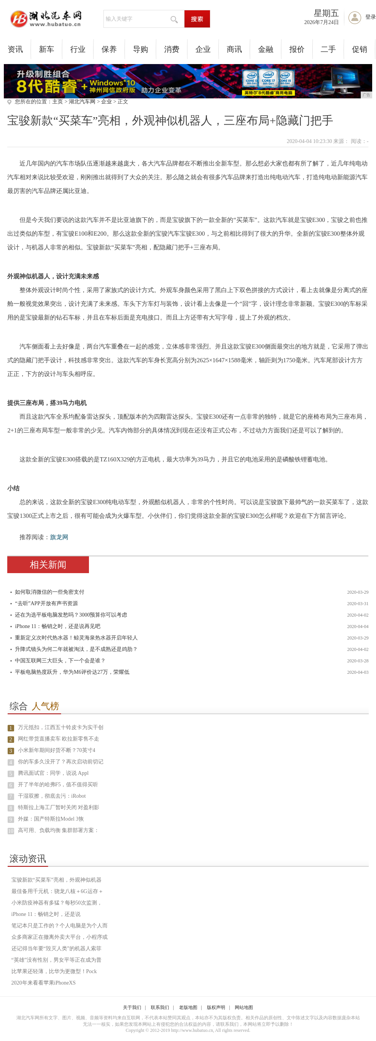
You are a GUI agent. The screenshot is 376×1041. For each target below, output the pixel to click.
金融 (265, 49)
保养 (109, 49)
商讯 (234, 49)
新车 (46, 49)
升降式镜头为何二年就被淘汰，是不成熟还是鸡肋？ (76, 649)
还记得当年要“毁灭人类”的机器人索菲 (56, 948)
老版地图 (188, 1007)
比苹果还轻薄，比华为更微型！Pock (54, 971)
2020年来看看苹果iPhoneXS (43, 983)
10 (10, 831)
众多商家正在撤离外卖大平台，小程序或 (59, 937)
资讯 (15, 49)
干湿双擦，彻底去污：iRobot (52, 796)
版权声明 (216, 1007)
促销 (359, 49)
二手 (328, 49)
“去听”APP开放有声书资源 (46, 603)
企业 (203, 49)
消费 (171, 49)
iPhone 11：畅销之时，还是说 (46, 914)
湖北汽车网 (82, 101)
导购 (140, 49)
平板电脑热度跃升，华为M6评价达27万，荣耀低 (72, 672)
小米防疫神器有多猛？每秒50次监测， (56, 903)
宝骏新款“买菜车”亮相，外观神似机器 (56, 880)
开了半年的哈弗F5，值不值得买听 (58, 784)
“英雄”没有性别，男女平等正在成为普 (56, 960)
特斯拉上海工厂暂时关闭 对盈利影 (59, 807)
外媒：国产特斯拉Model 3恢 (51, 819)
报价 (297, 49)
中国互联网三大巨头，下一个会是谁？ (60, 660)
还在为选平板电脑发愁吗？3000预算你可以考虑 (71, 615)
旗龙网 (59, 537)
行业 (78, 49)
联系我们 (160, 1007)
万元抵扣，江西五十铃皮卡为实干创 (60, 727)
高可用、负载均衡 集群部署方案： (59, 830)
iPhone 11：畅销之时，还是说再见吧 (57, 626)
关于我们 (132, 1007)
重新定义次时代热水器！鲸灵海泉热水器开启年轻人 (76, 638)
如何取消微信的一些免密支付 (49, 592)
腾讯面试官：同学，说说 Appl (53, 773)
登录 (370, 17)
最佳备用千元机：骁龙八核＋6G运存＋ (57, 891)
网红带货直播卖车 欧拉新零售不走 (59, 739)
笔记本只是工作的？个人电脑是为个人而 (59, 926)
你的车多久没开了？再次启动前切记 (60, 762)
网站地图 (244, 1007)
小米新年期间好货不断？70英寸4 (56, 750)
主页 (57, 101)
